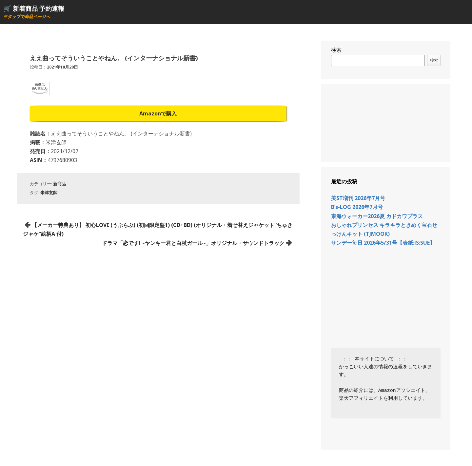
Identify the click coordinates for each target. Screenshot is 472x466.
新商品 (59, 184)
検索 (336, 49)
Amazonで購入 (158, 113)
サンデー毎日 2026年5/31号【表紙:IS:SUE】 (383, 242)
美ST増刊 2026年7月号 (358, 198)
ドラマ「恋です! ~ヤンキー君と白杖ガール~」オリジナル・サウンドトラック (193, 243)
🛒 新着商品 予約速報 (33, 8)
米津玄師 (48, 192)
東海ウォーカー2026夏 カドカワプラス (377, 216)
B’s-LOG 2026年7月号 (357, 207)
